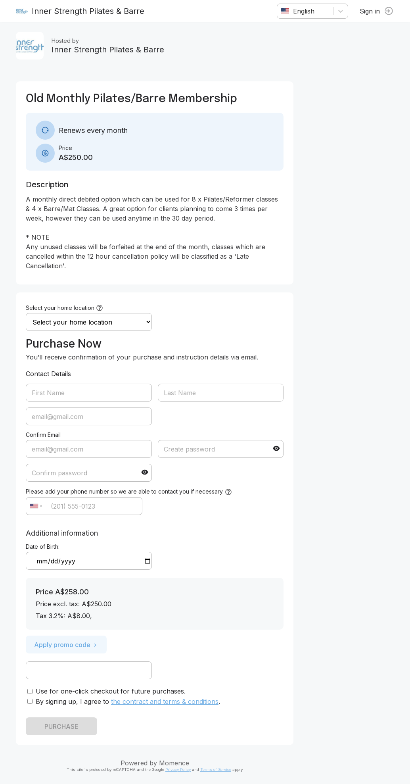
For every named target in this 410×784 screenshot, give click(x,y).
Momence (174, 763)
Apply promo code (66, 645)
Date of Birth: (42, 546)
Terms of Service (215, 769)
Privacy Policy (178, 769)
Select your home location (60, 307)
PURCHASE (61, 726)
